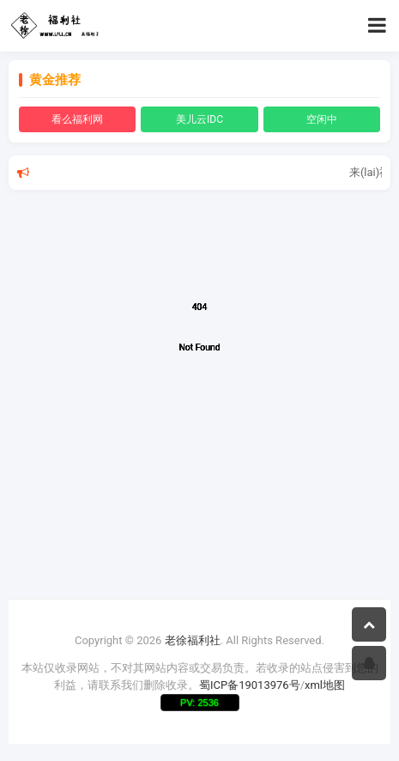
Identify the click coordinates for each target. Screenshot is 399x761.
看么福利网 (77, 119)
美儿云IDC (199, 119)
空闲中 (321, 119)
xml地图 (325, 685)
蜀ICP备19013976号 (249, 685)
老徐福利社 (193, 640)
